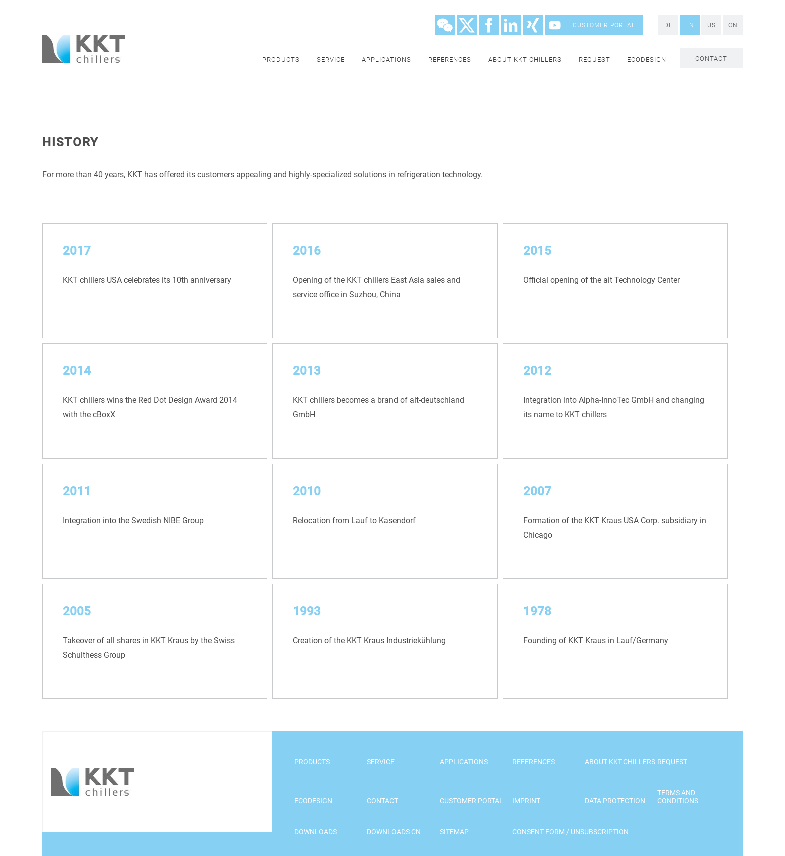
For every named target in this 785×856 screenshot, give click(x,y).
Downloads (315, 832)
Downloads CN (394, 832)
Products (281, 59)
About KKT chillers (525, 59)
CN (733, 25)
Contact (711, 58)
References (449, 59)
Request (594, 59)
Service (331, 59)
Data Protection (615, 801)
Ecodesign (646, 59)
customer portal (604, 25)
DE (668, 25)
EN (689, 25)
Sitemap (454, 832)
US (711, 25)
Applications (386, 59)
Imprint (526, 801)
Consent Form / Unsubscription (570, 832)
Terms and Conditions (677, 797)
